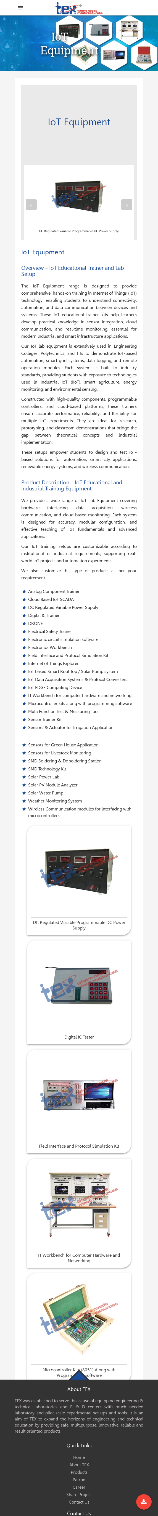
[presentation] (31, 204)
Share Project (79, 1494)
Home (79, 1457)
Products (79, 1472)
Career (79, 1487)
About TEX (79, 1464)
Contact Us (79, 1502)
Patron (79, 1479)
